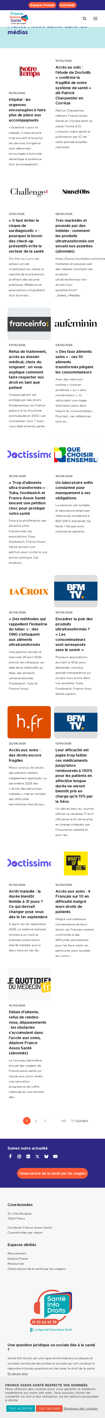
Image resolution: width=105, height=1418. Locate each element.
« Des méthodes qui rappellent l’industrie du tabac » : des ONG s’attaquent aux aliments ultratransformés (28, 631)
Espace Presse (42, 5)
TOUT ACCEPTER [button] (20, 1408)
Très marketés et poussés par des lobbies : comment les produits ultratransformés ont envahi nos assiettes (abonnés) (74, 236)
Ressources (16, 1263)
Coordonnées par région (25, 1232)
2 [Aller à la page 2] (36, 1121)
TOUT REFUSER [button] (49, 1408)
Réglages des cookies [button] (81, 1408)
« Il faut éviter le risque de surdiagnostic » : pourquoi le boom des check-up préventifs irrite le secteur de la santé (26, 236)
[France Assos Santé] (19, 18)
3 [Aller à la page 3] (45, 1121)
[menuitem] (42, 5)
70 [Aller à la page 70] (73, 1121)
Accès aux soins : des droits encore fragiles (25, 755)
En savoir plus (18, 1373)
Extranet (67, 5)
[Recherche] (82, 18)
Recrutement (17, 1253)
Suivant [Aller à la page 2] (82, 1121)
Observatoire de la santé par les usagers (37, 1268)
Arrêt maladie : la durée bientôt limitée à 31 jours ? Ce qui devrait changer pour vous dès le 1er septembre (28, 904)
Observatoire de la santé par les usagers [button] (52, 1173)
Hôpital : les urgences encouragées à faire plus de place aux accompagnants (27, 110)
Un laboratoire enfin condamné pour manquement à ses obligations (74, 490)
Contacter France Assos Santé (30, 1227)
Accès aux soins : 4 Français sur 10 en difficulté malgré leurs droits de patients (72, 901)
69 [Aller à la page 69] (63, 1121)
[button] (95, 18)
